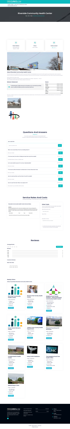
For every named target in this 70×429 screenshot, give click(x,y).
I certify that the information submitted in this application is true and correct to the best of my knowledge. (52, 227)
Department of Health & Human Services (28, 415)
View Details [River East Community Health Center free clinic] (11, 307)
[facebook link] (8, 418)
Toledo (31, 15)
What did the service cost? (46, 209)
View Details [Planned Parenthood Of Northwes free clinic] (49, 338)
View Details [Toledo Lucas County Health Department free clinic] (30, 337)
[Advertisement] (35, 28)
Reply (60, 152)
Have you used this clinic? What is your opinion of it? (18, 182)
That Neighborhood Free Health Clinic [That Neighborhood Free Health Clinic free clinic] (53, 357)
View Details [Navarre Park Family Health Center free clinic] (30, 307)
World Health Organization (27, 410)
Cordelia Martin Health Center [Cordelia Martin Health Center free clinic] (14, 357)
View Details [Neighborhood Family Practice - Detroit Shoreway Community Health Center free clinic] (49, 310)
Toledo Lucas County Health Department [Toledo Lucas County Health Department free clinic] (35, 328)
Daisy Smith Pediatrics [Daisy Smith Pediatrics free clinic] (33, 356)
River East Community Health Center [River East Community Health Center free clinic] (14, 297)
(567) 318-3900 (35, 47)
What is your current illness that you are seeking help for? (18, 149)
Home (26, 15)
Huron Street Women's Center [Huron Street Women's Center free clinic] (14, 328)
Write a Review (59, 246)
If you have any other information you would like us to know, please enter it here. (23, 169)
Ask (59, 145)
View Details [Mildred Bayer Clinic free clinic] (11, 395)
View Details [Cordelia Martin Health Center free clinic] (11, 368)
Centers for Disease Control (28, 408)
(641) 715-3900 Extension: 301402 (22, 4)
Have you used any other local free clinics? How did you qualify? (20, 176)
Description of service (45, 218)
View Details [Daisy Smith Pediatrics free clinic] (30, 366)
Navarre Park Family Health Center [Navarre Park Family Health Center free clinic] (34, 296)
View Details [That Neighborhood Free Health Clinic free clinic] (49, 368)
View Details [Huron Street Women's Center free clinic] (11, 339)
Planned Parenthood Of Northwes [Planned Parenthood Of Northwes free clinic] (52, 328)
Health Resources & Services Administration (28, 413)
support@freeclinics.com (13, 5)
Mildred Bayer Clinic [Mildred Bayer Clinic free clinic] (13, 385)
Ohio (29, 15)
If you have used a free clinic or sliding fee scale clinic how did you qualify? (22, 156)
